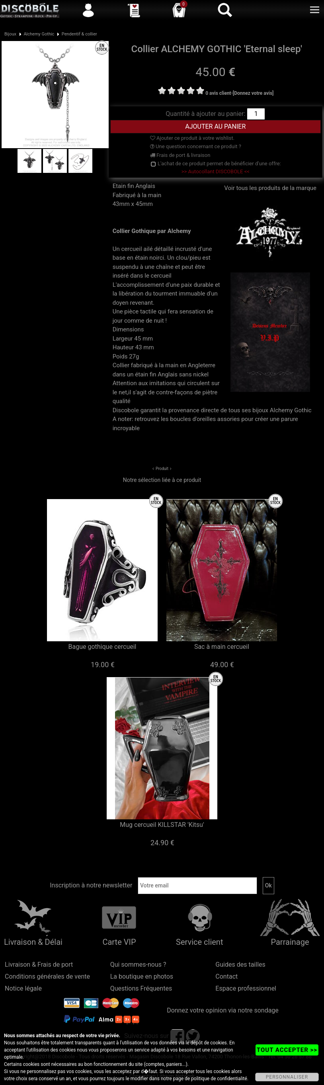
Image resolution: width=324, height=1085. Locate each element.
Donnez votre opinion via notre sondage (223, 1010)
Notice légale (23, 988)
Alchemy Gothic (38, 34)
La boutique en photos (141, 976)
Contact (226, 976)
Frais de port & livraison (180, 155)
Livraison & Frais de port (39, 964)
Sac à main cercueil (221, 646)
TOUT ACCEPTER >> (287, 1050)
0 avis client (218, 93)
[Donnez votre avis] (253, 93)
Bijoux (10, 34)
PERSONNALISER (287, 1077)
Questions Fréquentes (141, 988)
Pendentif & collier (79, 34)
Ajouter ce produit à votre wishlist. (192, 138)
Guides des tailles (240, 964)
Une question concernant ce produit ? (195, 146)
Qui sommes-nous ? (138, 964)
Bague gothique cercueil (102, 646)
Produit (162, 468)
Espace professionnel (245, 988)
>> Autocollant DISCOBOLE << (216, 171)
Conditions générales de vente (47, 976)
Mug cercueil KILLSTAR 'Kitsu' (162, 824)
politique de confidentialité (219, 1078)
